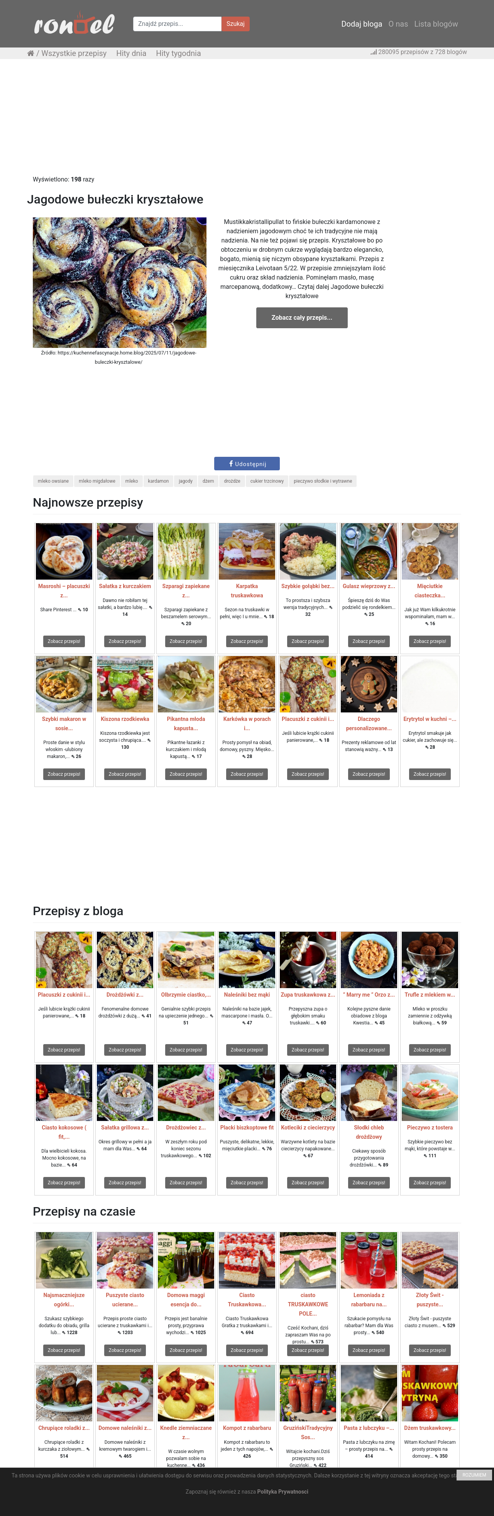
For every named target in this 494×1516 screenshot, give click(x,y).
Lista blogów (436, 24)
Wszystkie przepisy (74, 53)
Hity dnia (131, 53)
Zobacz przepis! (64, 641)
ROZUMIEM (474, 1475)
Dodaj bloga (361, 24)
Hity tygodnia (178, 53)
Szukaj (236, 23)
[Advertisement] (247, 121)
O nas (398, 24)
